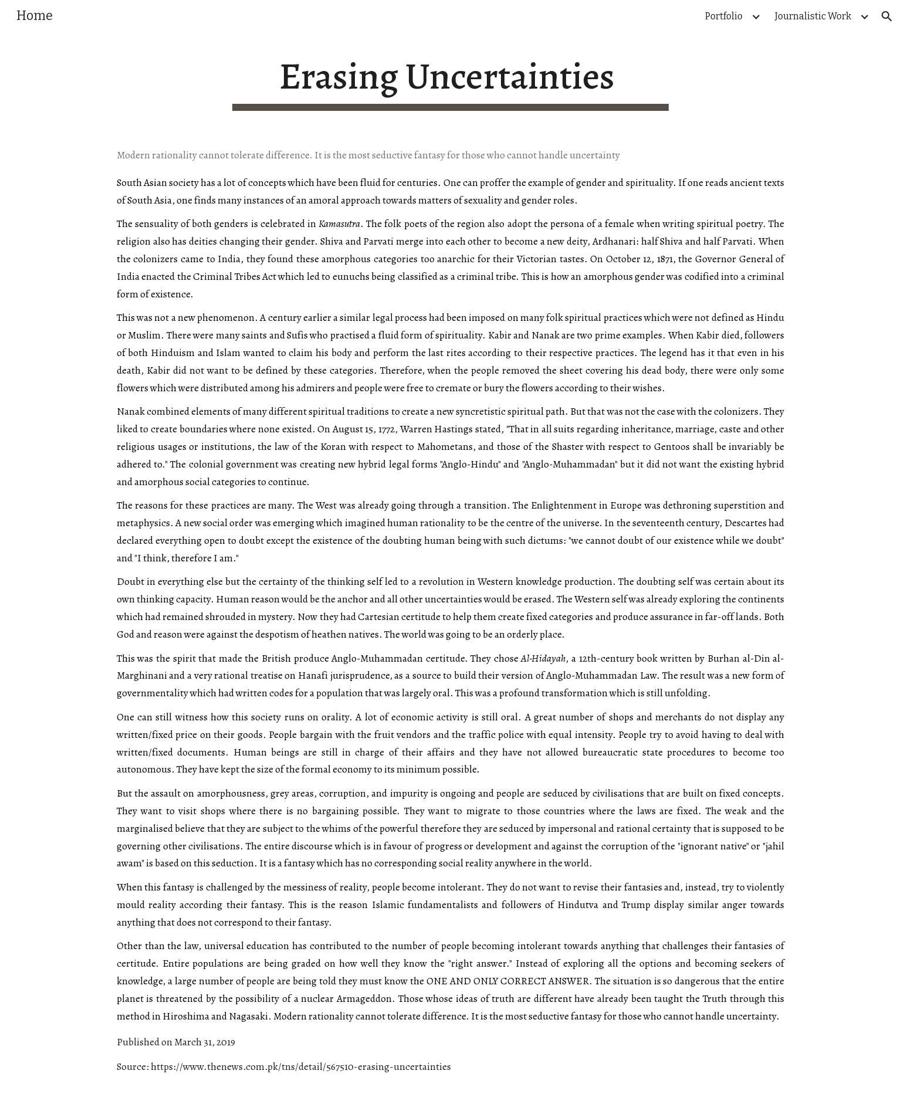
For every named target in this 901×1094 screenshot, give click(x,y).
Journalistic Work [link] (813, 16)
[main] (450, 82)
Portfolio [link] (724, 16)
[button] (887, 16)
